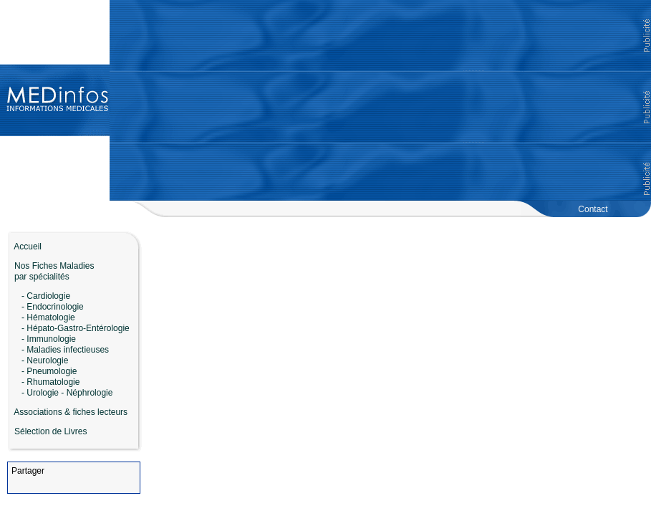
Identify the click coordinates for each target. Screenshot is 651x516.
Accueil (24, 247)
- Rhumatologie (50, 382)
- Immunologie (48, 339)
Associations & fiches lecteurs (70, 412)
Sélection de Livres (50, 431)
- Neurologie (44, 360)
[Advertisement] (380, 100)
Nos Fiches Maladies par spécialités (50, 271)
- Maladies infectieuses (65, 350)
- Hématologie (48, 317)
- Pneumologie (49, 371)
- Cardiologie (45, 296)
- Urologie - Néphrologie (66, 393)
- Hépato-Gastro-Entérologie (75, 328)
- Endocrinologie (52, 307)
